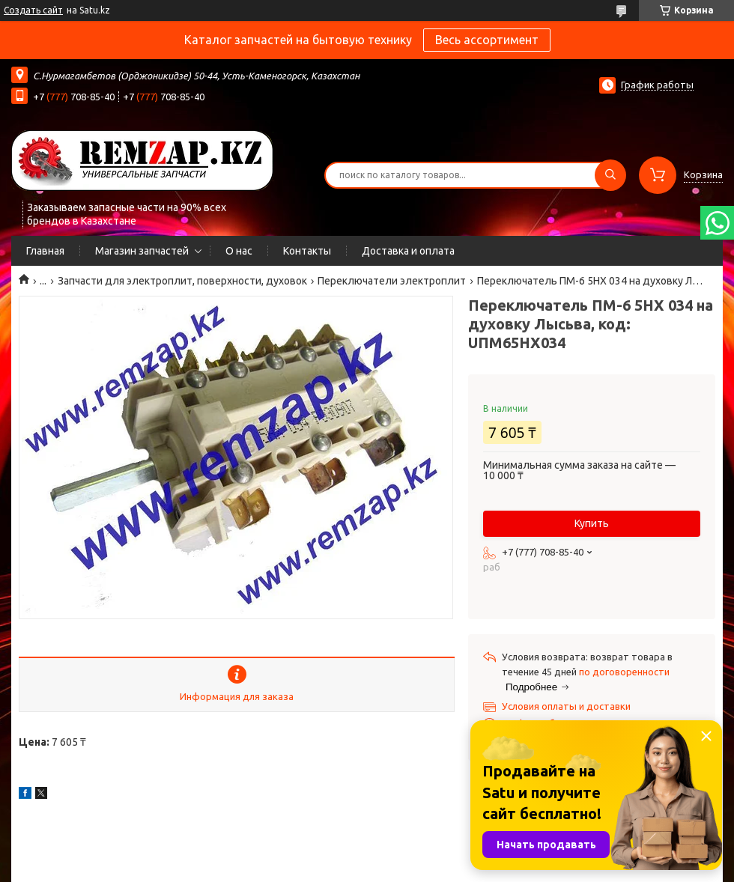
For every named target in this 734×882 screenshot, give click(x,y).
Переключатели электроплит (392, 281)
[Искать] (610, 175)
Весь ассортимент (487, 39)
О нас (238, 251)
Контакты (307, 251)
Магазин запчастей (142, 251)
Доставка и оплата (408, 251)
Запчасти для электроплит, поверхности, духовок (182, 281)
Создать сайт (33, 10)
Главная (45, 251)
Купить (591, 523)
